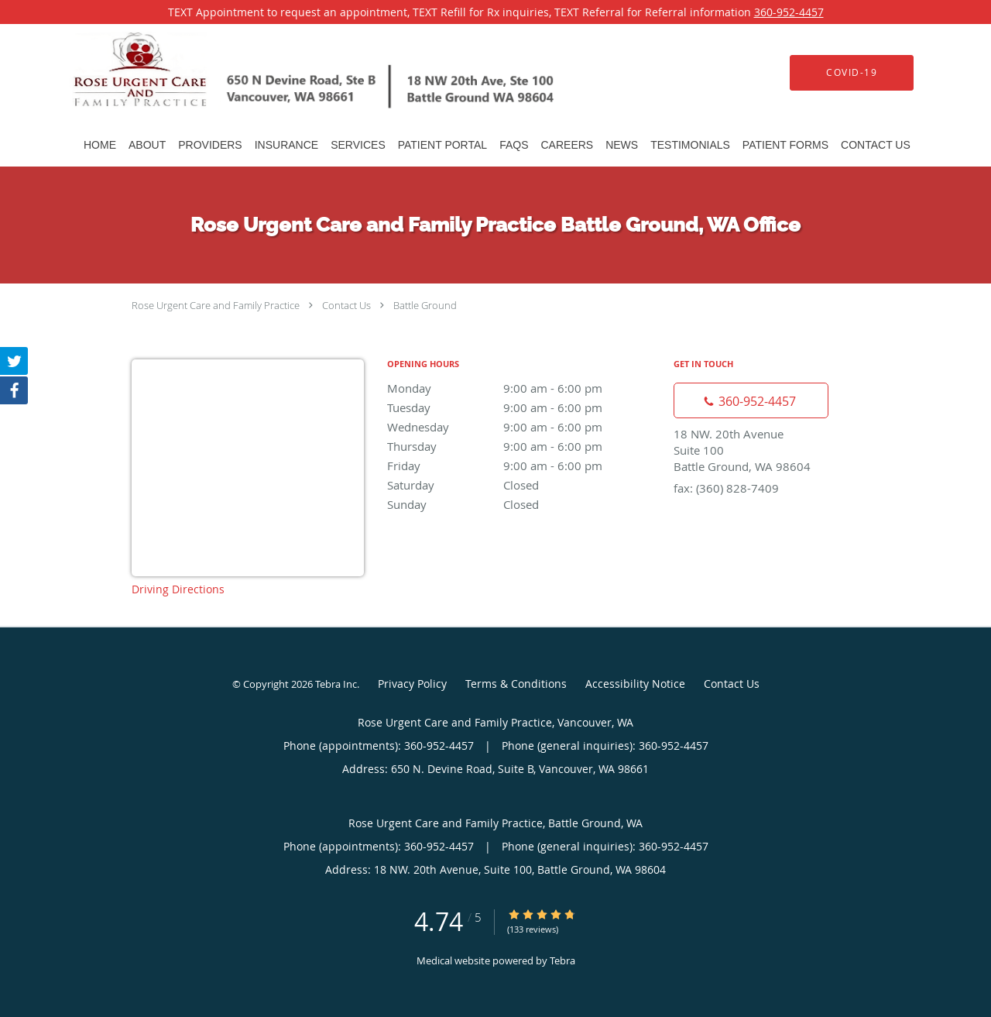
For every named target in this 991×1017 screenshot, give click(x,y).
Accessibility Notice (635, 683)
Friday (522, 465)
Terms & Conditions (516, 683)
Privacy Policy (412, 683)
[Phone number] (751, 400)
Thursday (522, 446)
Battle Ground (425, 305)
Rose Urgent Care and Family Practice (216, 305)
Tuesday (522, 407)
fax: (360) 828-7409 (726, 488)
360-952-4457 (789, 12)
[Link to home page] (292, 72)
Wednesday (522, 427)
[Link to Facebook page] (14, 390)
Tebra (562, 960)
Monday (522, 388)
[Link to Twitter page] (14, 361)
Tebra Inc (336, 684)
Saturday (522, 485)
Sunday (522, 504)
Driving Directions (178, 589)
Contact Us (346, 305)
